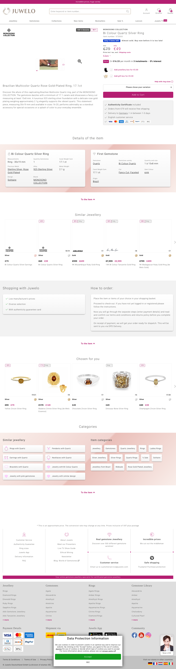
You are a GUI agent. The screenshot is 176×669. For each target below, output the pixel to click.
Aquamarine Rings (97, 607)
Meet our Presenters (66, 544)
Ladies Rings (155, 462)
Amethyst (50, 599)
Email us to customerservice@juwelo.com (109, 567)
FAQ (24, 561)
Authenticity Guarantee (24, 544)
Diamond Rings (9, 595)
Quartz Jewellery (127, 462)
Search (128, 11)
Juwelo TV (161, 20)
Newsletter (67, 556)
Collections (57, 21)
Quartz (96, 177)
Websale (119, 480)
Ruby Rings (8, 603)
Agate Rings (94, 591)
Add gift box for (123, 75)
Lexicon (138, 21)
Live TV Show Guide (67, 548)
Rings (142, 462)
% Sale (145, 471)
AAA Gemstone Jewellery (14, 611)
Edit (88, 662)
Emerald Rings (9, 599)
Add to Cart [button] (138, 94)
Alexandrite (51, 595)
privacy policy (108, 651)
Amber (135, 595)
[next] (174, 255)
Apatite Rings (95, 603)
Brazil (96, 194)
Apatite (49, 607)
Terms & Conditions (11, 660)
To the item (86, 212)
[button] (146, 11)
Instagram (148, 635)
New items (78, 21)
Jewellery (13, 21)
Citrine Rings (94, 611)
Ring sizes (24, 548)
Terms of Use (30, 660)
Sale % (120, 21)
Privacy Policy (46, 660)
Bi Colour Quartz (127, 177)
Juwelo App (24, 552)
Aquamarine (51, 611)
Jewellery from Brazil (101, 480)
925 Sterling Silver (43, 182)
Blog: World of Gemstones (65, 561)
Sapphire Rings (9, 607)
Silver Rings (116, 471)
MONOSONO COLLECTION (40, 195)
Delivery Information (24, 556)
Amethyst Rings (96, 599)
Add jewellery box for (125, 69)
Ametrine (50, 603)
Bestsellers (100, 21)
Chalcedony (137, 611)
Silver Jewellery (99, 471)
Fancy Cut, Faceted (129, 186)
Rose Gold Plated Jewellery (140, 480)
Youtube (141, 635)
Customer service (109, 562)
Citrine (49, 616)
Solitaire (12, 193)
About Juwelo (67, 540)
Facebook (134, 635)
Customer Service (24, 540)
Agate (48, 591)
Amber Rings (94, 595)
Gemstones (34, 21)
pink (147, 186)
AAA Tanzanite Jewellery (14, 616)
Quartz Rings (131, 471)
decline (59, 649)
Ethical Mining (66, 552)
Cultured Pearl (138, 616)
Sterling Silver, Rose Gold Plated (18, 184)
